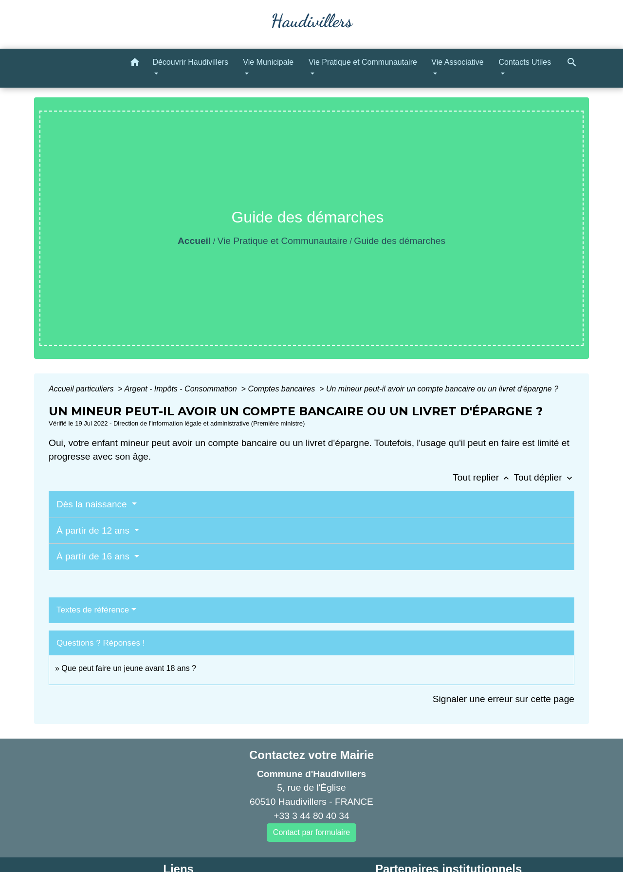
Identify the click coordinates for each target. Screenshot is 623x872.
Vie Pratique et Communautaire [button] (363, 62)
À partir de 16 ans (94, 556)
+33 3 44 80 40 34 (311, 816)
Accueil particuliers (82, 389)
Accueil (194, 241)
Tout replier (483, 477)
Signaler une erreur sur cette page (503, 699)
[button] (134, 64)
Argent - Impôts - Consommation (181, 389)
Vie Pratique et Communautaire (283, 241)
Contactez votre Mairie (311, 754)
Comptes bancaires (282, 389)
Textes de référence (92, 609)
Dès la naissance (92, 504)
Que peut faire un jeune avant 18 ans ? (128, 668)
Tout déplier (543, 477)
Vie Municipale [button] (268, 62)
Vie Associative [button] (457, 62)
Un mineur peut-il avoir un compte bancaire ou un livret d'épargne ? (442, 389)
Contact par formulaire (311, 832)
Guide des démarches (399, 241)
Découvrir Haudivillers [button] (190, 62)
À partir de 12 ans (94, 530)
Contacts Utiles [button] (525, 62)
